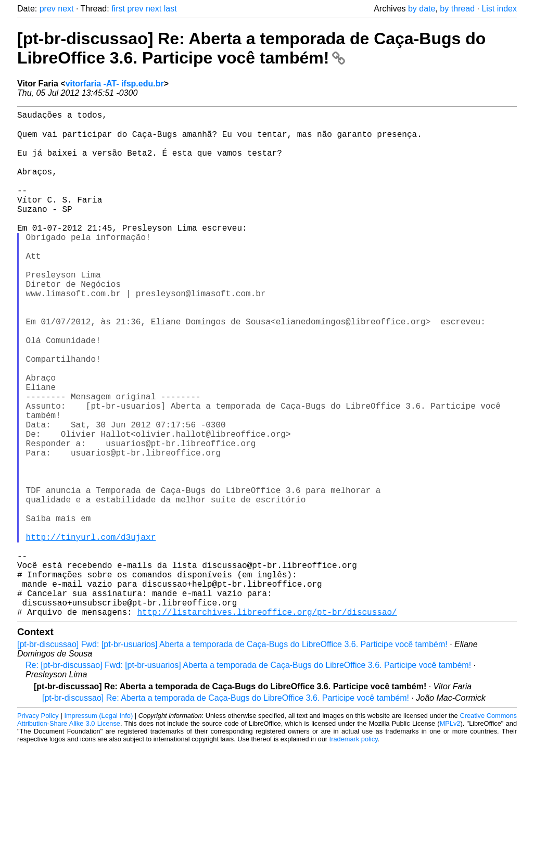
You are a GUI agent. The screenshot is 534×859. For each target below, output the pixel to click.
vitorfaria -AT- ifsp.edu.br (115, 83)
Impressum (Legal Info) (98, 827)
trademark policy (353, 851)
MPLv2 (450, 835)
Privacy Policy (38, 827)
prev (48, 8)
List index (499, 8)
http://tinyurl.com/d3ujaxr (91, 632)
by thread (457, 8)
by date (421, 8)
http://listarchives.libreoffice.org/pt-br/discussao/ (267, 723)
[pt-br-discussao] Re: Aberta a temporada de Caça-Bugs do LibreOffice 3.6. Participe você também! (251, 48)
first (118, 8)
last (170, 8)
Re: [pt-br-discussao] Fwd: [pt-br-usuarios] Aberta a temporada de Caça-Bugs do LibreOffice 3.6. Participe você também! (248, 777)
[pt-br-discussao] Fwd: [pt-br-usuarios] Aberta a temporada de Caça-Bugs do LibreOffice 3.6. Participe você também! (232, 756)
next (65, 8)
